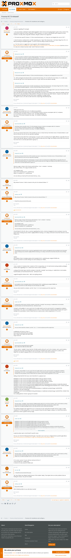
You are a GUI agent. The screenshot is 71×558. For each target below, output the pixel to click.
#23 (68, 107)
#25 (68, 150)
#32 (68, 299)
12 (15, 23)
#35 (68, 365)
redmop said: (18, 194)
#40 (68, 481)
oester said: (17, 301)
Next (19, 23)
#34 (68, 340)
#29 (68, 245)
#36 (68, 398)
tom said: (17, 470)
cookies (14, 553)
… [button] (13, 23)
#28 (68, 214)
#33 (68, 322)
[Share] (66, 27)
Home (26, 529)
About (26, 544)
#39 (68, 467)
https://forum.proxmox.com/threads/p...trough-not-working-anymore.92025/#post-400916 (34, 437)
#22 (68, 51)
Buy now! (52, 544)
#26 (68, 180)
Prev (4, 23)
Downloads (27, 538)
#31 (68, 279)
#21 (68, 27)
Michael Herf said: (19, 54)
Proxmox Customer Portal (31, 541)
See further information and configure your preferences (16, 555)
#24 (68, 121)
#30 (68, 264)
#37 (68, 416)
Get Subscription (29, 532)
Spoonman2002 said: (19, 123)
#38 (68, 448)
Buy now (43, 103)
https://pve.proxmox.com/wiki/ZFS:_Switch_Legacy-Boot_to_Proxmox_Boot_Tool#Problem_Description (37, 45)
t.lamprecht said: (18, 153)
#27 (68, 191)
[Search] (61, 4)
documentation (54, 103)
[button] (26, 9)
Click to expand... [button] (41, 430)
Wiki (26, 535)
